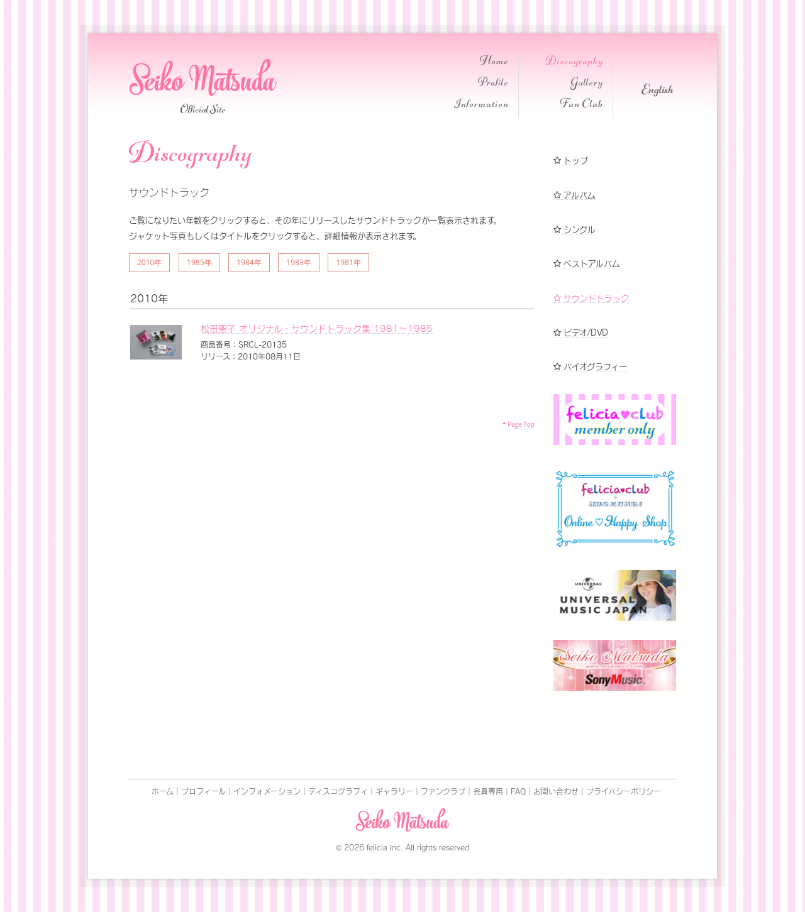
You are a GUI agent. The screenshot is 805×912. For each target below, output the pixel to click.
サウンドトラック (591, 298)
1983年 (298, 262)
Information (481, 105)
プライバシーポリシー (623, 791)
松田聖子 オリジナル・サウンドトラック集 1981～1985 (317, 328)
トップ (570, 161)
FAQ (518, 791)
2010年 (149, 262)
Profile (493, 84)
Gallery (586, 84)
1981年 (348, 262)
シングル (574, 230)
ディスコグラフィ (338, 791)
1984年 (248, 262)
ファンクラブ (443, 791)
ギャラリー (394, 791)
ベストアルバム (586, 264)
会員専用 (488, 791)
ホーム (163, 791)
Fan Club (581, 105)
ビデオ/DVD (580, 333)
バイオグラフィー (590, 367)
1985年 (199, 262)
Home (494, 62)
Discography (574, 62)
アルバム (574, 195)
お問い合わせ (556, 791)
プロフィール (203, 791)
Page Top (518, 424)
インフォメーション (267, 791)
